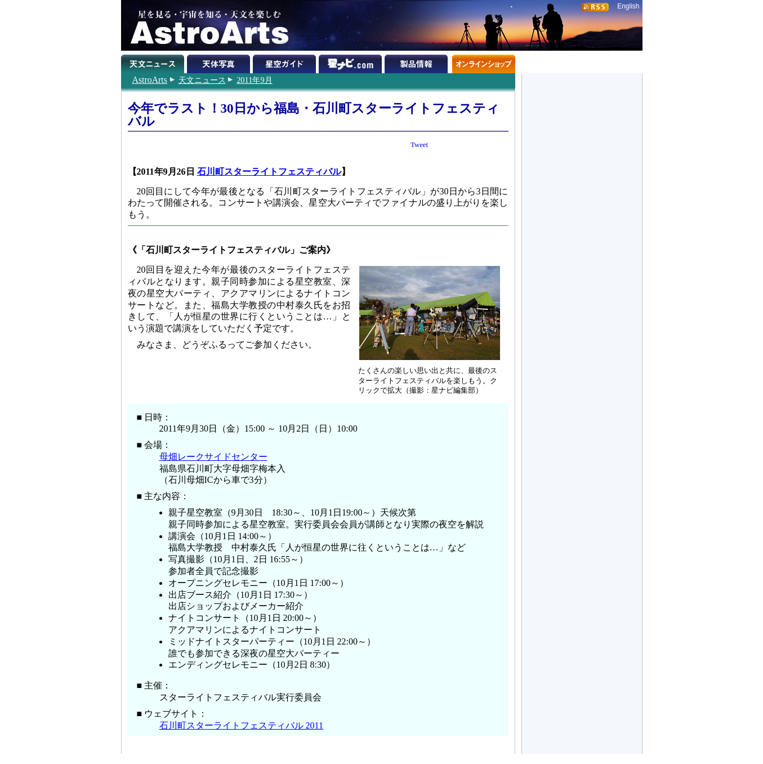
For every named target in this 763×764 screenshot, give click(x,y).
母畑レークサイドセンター (213, 456)
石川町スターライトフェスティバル (269, 171)
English (628, 6)
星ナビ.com (352, 62)
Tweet (419, 145)
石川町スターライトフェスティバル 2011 (241, 725)
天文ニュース (202, 80)
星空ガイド (286, 62)
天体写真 (220, 62)
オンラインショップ (483, 62)
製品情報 (417, 62)
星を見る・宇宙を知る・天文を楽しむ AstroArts (205, 25)
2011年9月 (254, 80)
